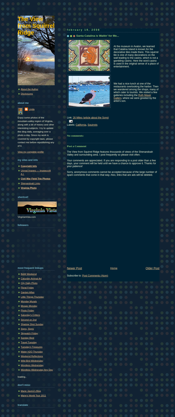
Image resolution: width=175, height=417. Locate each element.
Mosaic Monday (29, 306)
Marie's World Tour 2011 (33, 395)
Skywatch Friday (29, 333)
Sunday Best (27, 338)
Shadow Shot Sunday (32, 324)
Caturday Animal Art (31, 278)
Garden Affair (28, 292)
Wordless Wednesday (32, 365)
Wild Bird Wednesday (32, 361)
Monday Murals (29, 301)
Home (113, 268)
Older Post (152, 268)
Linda (32, 109)
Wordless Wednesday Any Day (37, 370)
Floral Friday (27, 287)
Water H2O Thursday (32, 351)
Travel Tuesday (29, 342)
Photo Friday (27, 310)
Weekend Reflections (32, 356)
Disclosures (27, 94)
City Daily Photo (29, 283)
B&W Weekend (29, 274)
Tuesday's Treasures (31, 347)
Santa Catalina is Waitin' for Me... (97, 35)
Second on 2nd (29, 320)
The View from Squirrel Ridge (36, 26)
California (81, 124)
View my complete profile (31, 152)
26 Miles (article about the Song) (91, 117)
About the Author (29, 89)
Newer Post (74, 268)
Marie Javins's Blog (31, 391)
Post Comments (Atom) (95, 275)
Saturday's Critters (30, 315)
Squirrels (93, 124)
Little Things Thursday (32, 297)
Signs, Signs (27, 329)
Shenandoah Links (30, 183)
